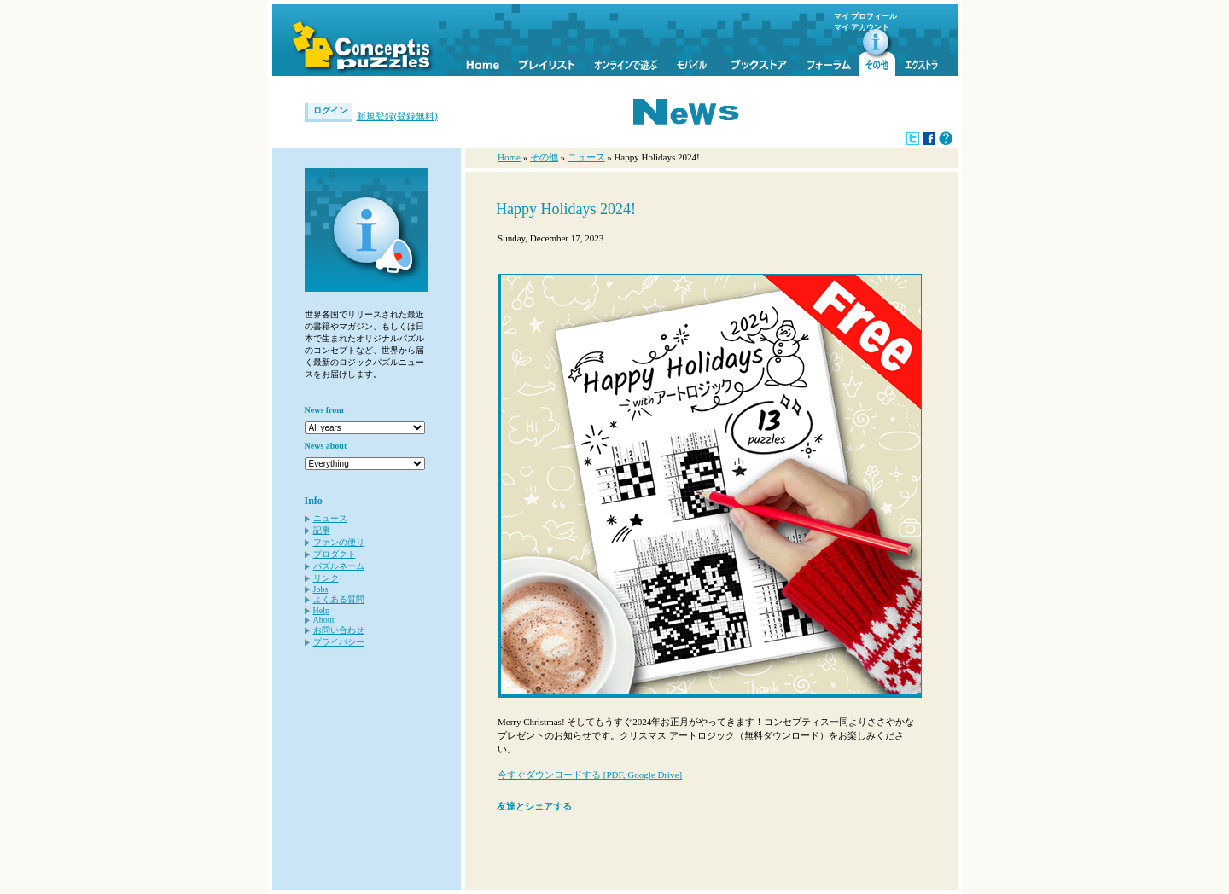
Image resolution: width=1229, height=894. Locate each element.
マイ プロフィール (865, 16)
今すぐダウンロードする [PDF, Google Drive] (590, 774)
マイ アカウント (861, 27)
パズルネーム (338, 566)
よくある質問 (338, 599)
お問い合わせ (338, 630)
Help (321, 610)
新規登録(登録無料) (397, 116)
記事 (321, 530)
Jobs (321, 589)
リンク (326, 578)
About (324, 619)
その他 (544, 157)
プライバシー (338, 642)
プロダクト (334, 554)
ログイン (330, 110)
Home (509, 157)
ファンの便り (338, 542)
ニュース (330, 518)
